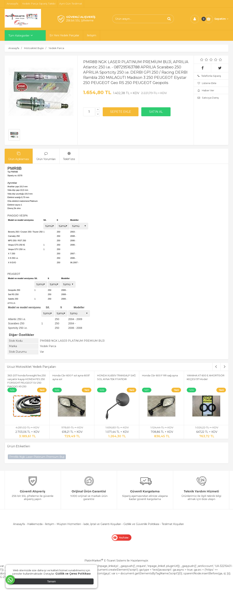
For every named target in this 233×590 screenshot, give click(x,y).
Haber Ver (206, 90)
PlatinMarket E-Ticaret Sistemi (105, 560)
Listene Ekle (207, 83)
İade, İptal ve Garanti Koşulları (102, 524)
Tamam (51, 581)
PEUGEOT (13, 273)
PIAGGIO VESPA (17, 215)
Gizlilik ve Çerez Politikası (73, 573)
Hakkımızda (34, 524)
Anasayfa (19, 524)
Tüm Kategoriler (18, 35)
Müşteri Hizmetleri (69, 524)
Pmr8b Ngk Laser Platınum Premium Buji (36, 456)
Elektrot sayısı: (14, 205)
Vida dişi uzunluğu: (16, 194)
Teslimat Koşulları (173, 524)
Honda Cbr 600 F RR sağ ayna (160, 375)
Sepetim (221, 18)
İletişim (49, 524)
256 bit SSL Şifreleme (80, 20)
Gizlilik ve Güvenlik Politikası (141, 524)
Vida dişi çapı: (13, 190)
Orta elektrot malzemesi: (18, 201)
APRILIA (11, 303)
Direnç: (10, 208)
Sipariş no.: (12, 175)
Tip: (9, 172)
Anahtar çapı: (13, 186)
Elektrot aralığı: (14, 197)
